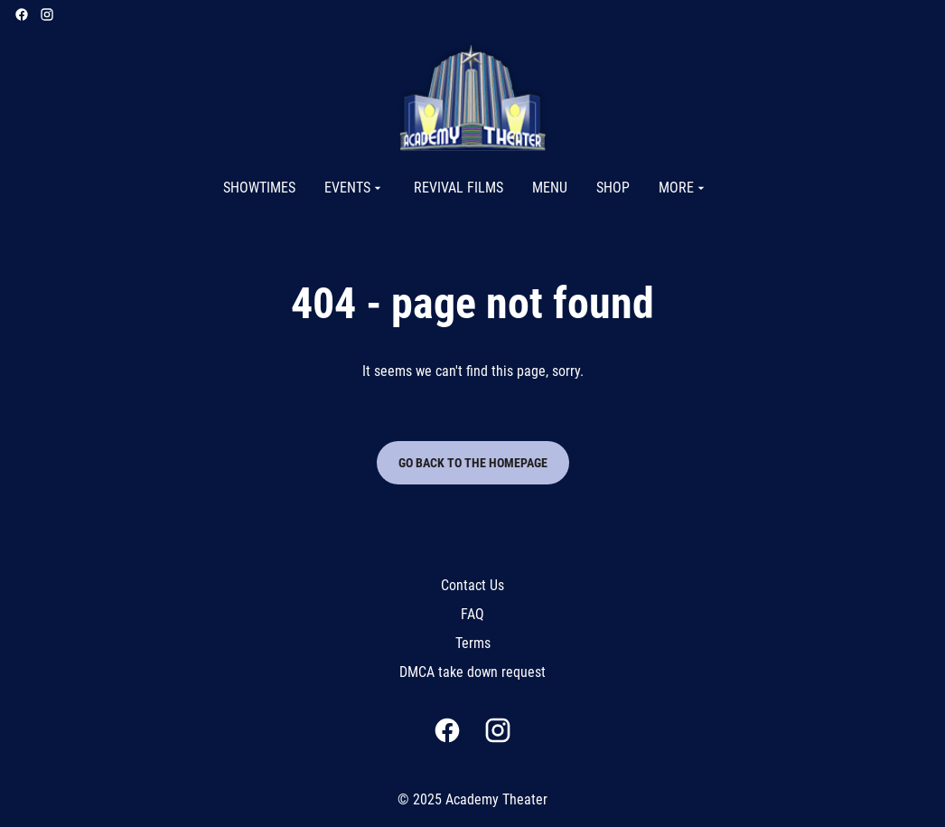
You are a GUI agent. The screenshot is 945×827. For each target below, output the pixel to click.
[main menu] (465, 188)
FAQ (472, 614)
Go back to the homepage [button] (472, 463)
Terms (473, 643)
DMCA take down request (472, 672)
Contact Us (472, 585)
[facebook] (21, 14)
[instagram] (47, 14)
